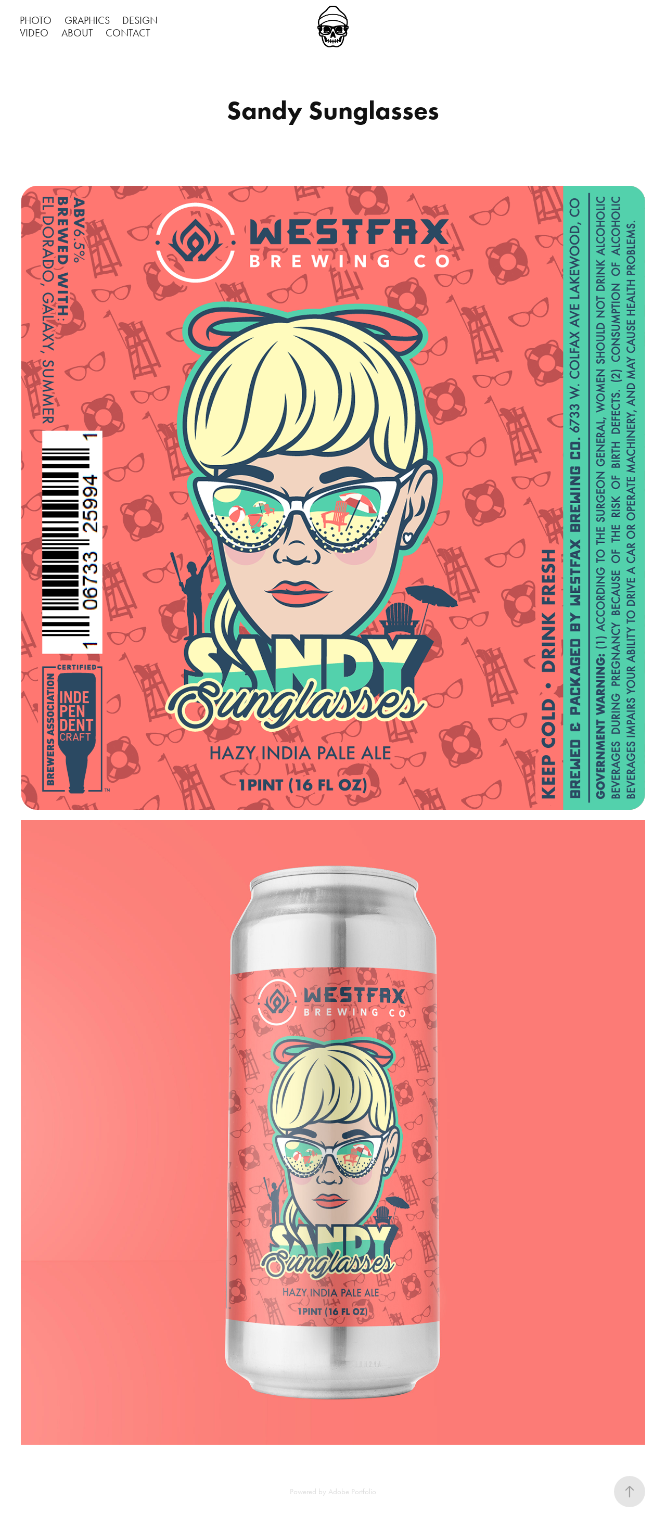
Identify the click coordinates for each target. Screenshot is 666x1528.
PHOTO (36, 20)
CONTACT (128, 33)
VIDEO (34, 33)
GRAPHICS (87, 20)
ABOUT (77, 33)
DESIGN (140, 20)
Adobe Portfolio (352, 1491)
